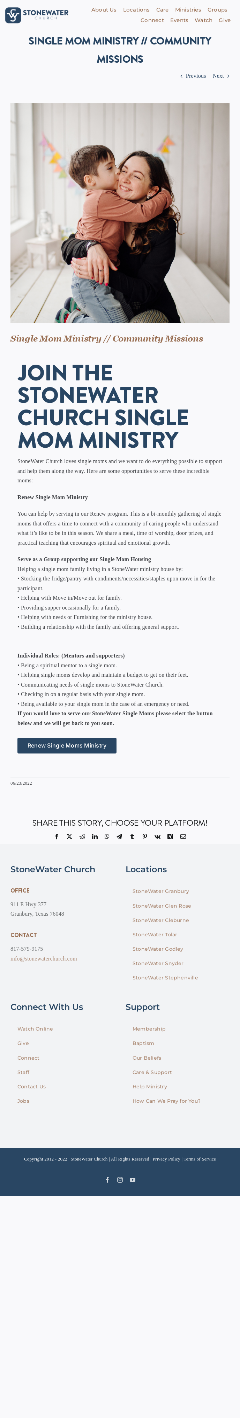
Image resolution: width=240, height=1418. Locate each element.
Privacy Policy (166, 1159)
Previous (196, 76)
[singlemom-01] (120, 213)
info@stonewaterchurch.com (43, 959)
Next (218, 76)
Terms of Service (200, 1159)
